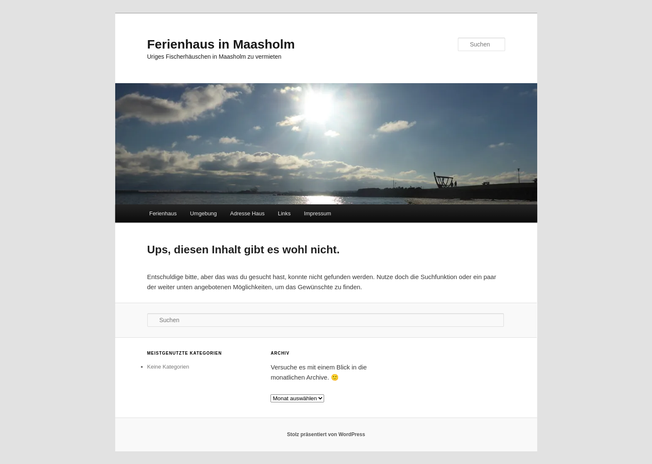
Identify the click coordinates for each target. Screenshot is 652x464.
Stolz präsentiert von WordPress (326, 434)
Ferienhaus (163, 213)
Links (284, 213)
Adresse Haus (247, 213)
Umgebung (203, 213)
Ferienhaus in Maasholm (221, 44)
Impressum (317, 213)
